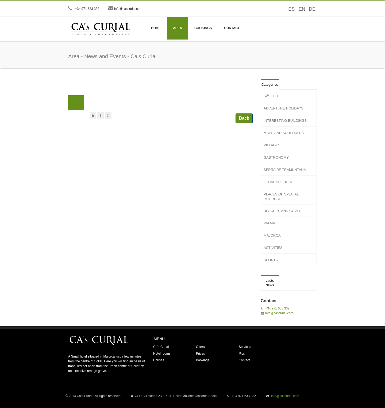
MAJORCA (272, 235)
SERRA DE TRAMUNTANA (285, 170)
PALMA (269, 223)
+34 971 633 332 (86, 9)
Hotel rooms (162, 353)
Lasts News (269, 283)
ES (289, 9)
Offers (200, 347)
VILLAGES (272, 145)
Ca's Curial (161, 347)
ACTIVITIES (273, 248)
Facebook (100, 115)
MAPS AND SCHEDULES (284, 133)
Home (156, 28)
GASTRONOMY (276, 157)
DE (310, 9)
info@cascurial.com (128, 9)
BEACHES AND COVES (283, 211)
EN (300, 9)
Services (245, 347)
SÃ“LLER (271, 96)
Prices (200, 353)
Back (244, 118)
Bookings (203, 28)
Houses (158, 360)
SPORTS (271, 260)
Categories (269, 85)
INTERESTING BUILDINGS (285, 121)
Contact (232, 28)
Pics (242, 353)
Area (177, 28)
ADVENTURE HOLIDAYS (283, 108)
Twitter (93, 115)
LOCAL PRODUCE (278, 182)
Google (108, 115)
